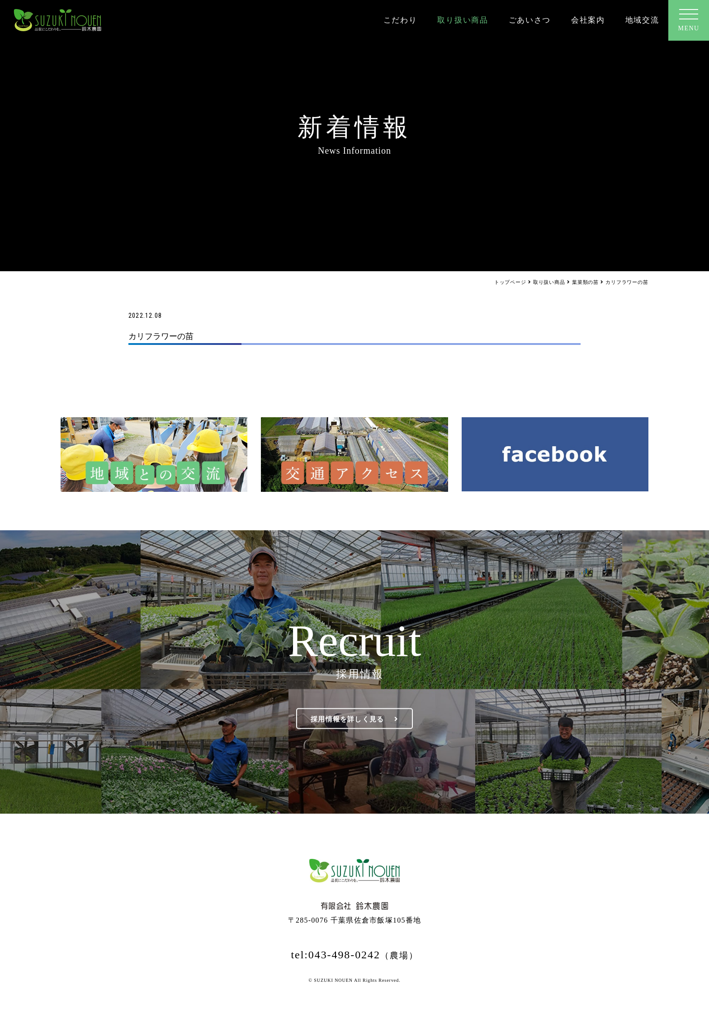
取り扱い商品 (462, 20)
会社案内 (588, 20)
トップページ (510, 282)
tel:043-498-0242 (354, 955)
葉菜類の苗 (585, 282)
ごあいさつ (530, 20)
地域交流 (642, 20)
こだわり (400, 20)
